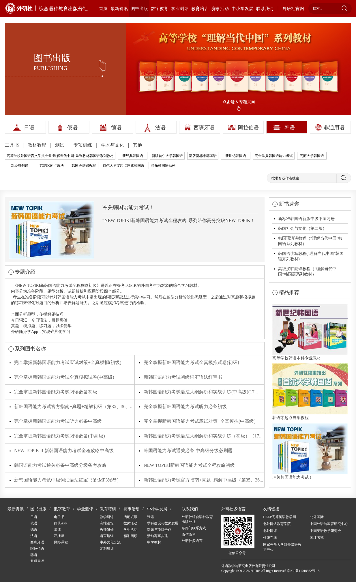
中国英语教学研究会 (325, 531)
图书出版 (139, 8)
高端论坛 (107, 523)
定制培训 (107, 549)
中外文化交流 (110, 542)
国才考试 (317, 538)
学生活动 (130, 530)
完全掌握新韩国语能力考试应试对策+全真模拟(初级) (67, 362)
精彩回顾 (130, 536)
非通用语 (334, 127)
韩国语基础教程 (84, 166)
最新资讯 (119, 8)
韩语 (289, 127)
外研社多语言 (192, 541)
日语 (29, 127)
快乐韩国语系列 (163, 166)
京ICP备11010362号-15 (303, 571)
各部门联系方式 (194, 528)
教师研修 (107, 530)
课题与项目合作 (159, 530)
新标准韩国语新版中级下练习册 (306, 219)
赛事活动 (220, 8)
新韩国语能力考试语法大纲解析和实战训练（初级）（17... (203, 435)
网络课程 (61, 542)
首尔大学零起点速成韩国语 (123, 166)
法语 (160, 127)
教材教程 (37, 145)
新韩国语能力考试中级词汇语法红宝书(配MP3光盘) (66, 479)
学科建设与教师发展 (162, 523)
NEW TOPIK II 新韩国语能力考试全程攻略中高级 (64, 450)
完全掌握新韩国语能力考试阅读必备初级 (55, 391)
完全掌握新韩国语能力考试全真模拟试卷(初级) (191, 362)
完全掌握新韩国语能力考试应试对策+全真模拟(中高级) (200, 421)
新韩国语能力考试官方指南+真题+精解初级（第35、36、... (74, 406)
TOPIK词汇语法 (51, 166)
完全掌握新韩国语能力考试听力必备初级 (185, 406)
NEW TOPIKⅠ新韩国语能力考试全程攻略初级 (189, 465)
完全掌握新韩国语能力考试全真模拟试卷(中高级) (64, 377)
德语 (116, 127)
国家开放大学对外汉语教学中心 (282, 547)
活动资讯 (130, 517)
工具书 (12, 145)
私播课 (59, 536)
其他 (137, 145)
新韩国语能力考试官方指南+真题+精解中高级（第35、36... (203, 479)
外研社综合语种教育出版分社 (197, 519)
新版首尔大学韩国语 (167, 156)
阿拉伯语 (248, 127)
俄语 (72, 127)
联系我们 (264, 8)
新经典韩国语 (132, 156)
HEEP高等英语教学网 (279, 517)
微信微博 (189, 534)
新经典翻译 (19, 166)
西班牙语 (204, 127)
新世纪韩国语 (235, 156)
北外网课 (270, 531)
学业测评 (179, 8)
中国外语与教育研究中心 (329, 524)
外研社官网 (293, 8)
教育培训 (200, 8)
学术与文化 (113, 145)
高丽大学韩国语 (312, 156)
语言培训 (107, 536)
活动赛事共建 (157, 536)
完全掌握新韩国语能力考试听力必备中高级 (58, 421)
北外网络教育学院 (277, 524)
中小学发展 (242, 8)
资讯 (150, 517)
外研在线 (270, 538)
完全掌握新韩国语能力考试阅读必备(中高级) (59, 435)
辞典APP (60, 523)
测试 (60, 145)
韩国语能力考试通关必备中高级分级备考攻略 (60, 465)
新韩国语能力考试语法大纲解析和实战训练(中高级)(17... (201, 391)
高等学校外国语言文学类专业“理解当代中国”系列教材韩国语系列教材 (60, 156)
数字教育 (159, 8)
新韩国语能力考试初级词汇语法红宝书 (183, 377)
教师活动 (130, 523)
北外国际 (317, 517)
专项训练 (83, 145)
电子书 (59, 517)
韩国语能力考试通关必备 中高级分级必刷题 (188, 450)
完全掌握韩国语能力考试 (274, 156)
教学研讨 (107, 517)
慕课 (57, 530)
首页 (103, 8)
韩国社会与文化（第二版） (302, 228)
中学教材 (154, 542)
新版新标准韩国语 (203, 156)
